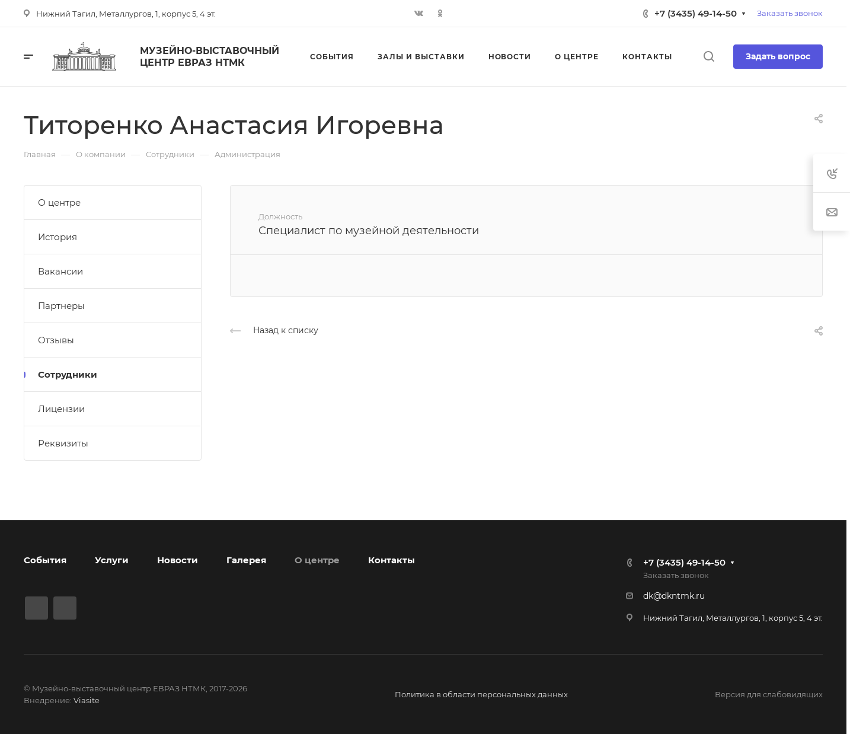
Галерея (246, 560)
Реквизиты (63, 443)
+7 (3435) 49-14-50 (695, 13)
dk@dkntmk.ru (674, 596)
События (45, 560)
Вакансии (60, 271)
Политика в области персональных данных (481, 694)
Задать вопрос (778, 56)
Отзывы (56, 340)
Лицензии (61, 408)
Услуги (112, 560)
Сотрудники (67, 374)
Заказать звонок (790, 13)
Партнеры (61, 305)
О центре (59, 202)
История (57, 236)
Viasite (87, 700)
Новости (177, 560)
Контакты (391, 560)
